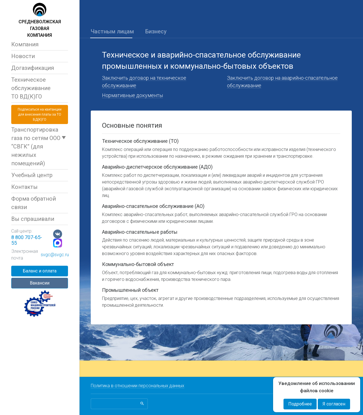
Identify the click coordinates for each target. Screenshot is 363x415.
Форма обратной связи (33, 202)
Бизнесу (156, 31)
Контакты (24, 187)
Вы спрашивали (32, 218)
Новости (23, 56)
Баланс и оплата (39, 271)
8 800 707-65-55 (26, 240)
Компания (24, 44)
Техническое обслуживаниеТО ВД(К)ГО (31, 88)
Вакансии (39, 283)
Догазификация (32, 68)
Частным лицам (112, 31)
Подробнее (300, 404)
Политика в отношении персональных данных (137, 385)
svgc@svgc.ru (55, 254)
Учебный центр (32, 175)
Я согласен (334, 404)
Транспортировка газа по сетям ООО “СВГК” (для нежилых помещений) (35, 146)
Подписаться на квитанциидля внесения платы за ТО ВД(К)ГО (40, 114)
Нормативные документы (132, 95)
